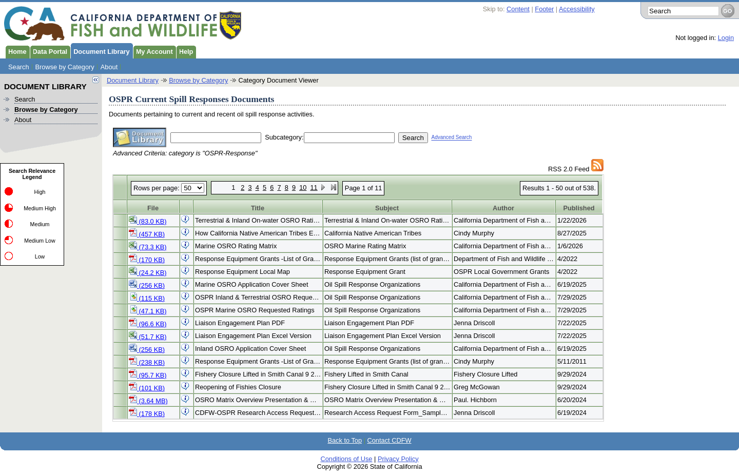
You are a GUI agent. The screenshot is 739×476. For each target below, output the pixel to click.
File (153, 208)
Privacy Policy (398, 459)
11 (313, 187)
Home (16, 50)
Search (18, 67)
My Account (153, 50)
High (40, 192)
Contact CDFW (389, 440)
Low (40, 256)
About (109, 67)
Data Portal (49, 50)
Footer (544, 9)
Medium (40, 224)
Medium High (40, 208)
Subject (387, 208)
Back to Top (344, 440)
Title (257, 208)
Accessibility (577, 9)
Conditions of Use (346, 459)
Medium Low (39, 240)
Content (518, 9)
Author (503, 208)
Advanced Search (451, 138)
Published (578, 208)
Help (184, 50)
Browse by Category (64, 67)
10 (302, 187)
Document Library (100, 50)
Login (726, 38)
